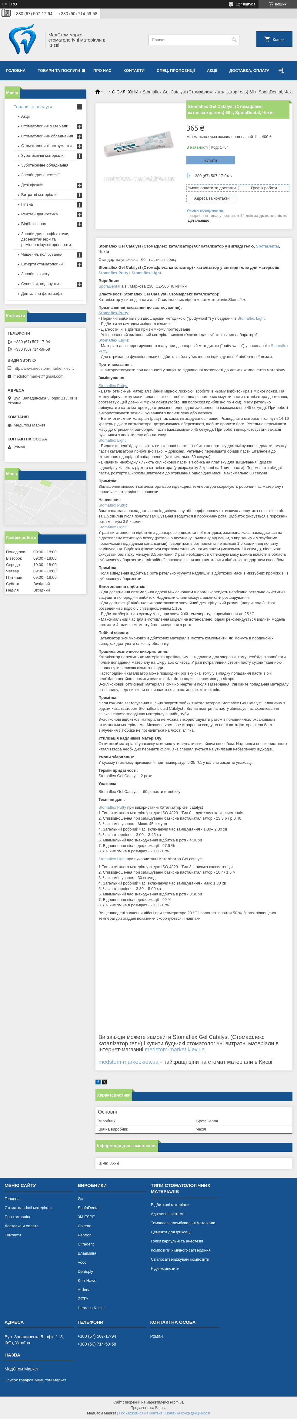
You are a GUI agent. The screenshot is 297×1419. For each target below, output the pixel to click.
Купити (210, 160)
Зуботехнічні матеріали (42, 155)
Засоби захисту (35, 273)
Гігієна (27, 204)
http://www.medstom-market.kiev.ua (44, 368)
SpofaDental (267, 246)
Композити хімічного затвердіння (181, 1250)
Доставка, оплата (249, 70)
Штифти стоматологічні (42, 264)
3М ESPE (86, 1217)
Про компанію (17, 1217)
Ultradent (86, 1244)
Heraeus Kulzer (91, 1308)
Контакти (134, 70)
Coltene (84, 1226)
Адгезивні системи (168, 1214)
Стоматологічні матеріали (44, 126)
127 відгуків (245, 4)
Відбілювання (33, 223)
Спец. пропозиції (176, 70)
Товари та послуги (59, 70)
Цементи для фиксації (171, 1232)
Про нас (102, 70)
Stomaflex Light (146, 273)
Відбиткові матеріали (170, 1204)
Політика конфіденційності (187, 1413)
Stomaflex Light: (113, 340)
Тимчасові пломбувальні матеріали (183, 1223)
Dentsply (85, 1271)
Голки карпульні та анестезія (177, 1241)
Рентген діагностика (39, 214)
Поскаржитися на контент (140, 1413)
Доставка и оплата (21, 1226)
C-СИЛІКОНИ (125, 91)
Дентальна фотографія (42, 293)
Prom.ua (177, 1402)
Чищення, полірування (41, 254)
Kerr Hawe (87, 1280)
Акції (212, 70)
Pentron (85, 1235)
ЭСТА (83, 1298)
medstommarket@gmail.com (38, 376)
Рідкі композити (165, 1268)
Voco (82, 1262)
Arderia (84, 1289)
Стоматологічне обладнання (47, 136)
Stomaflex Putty (113, 273)
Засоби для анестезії (40, 175)
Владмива (87, 1253)
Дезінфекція (32, 185)
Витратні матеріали (39, 194)
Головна (15, 70)
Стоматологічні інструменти (46, 145)
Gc (80, 1198)
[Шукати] (234, 40)
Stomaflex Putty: (112, 385)
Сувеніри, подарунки (40, 283)
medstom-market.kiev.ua (175, 1050)
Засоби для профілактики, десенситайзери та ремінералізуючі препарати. (46, 239)
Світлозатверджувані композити (180, 1259)
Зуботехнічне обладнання (44, 165)
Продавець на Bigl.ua (148, 1408)
